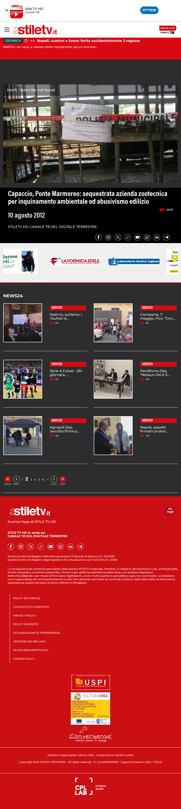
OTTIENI (149, 10)
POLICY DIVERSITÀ (25, 624)
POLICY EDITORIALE (26, 598)
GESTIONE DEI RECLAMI (29, 641)
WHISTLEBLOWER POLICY (31, 650)
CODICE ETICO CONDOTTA (31, 606)
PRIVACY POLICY (24, 615)
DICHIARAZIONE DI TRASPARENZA (36, 632)
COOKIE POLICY (24, 658)
